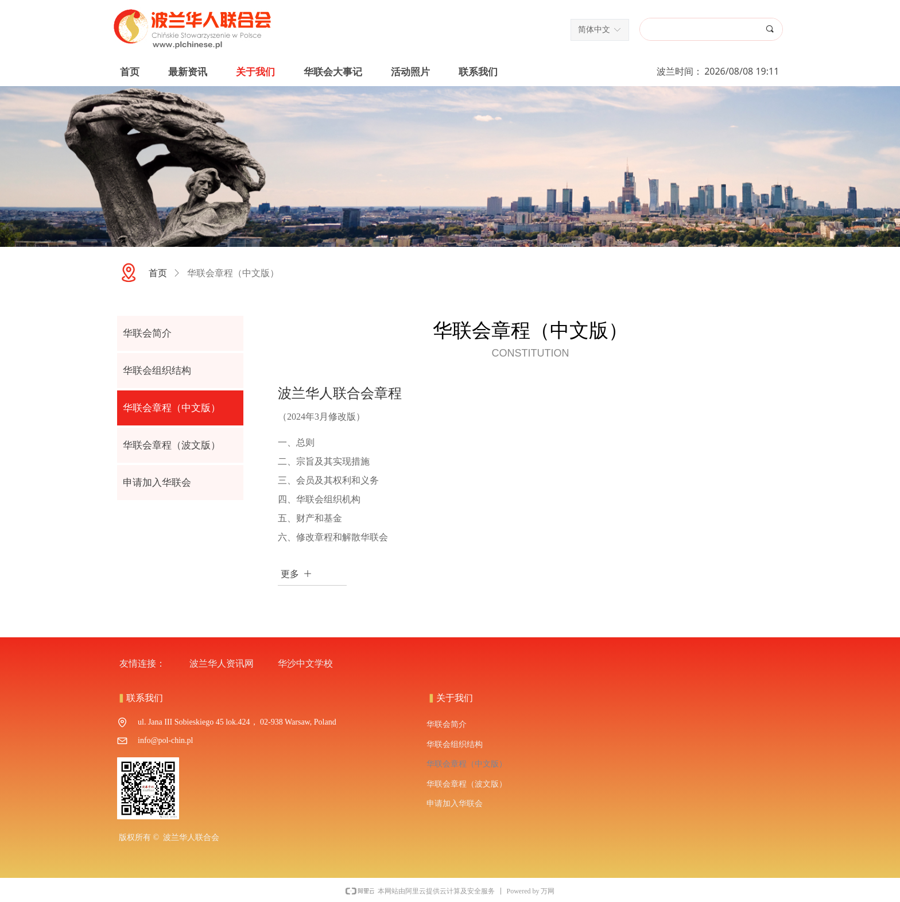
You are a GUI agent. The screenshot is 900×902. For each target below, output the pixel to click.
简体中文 (594, 29)
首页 (158, 273)
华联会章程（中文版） (233, 273)
